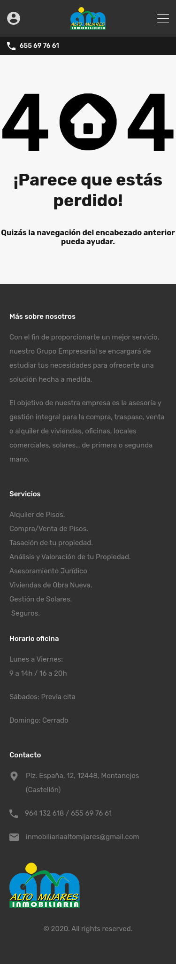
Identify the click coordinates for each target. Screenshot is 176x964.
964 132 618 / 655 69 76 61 (68, 813)
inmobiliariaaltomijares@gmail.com (82, 837)
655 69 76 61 (39, 46)
